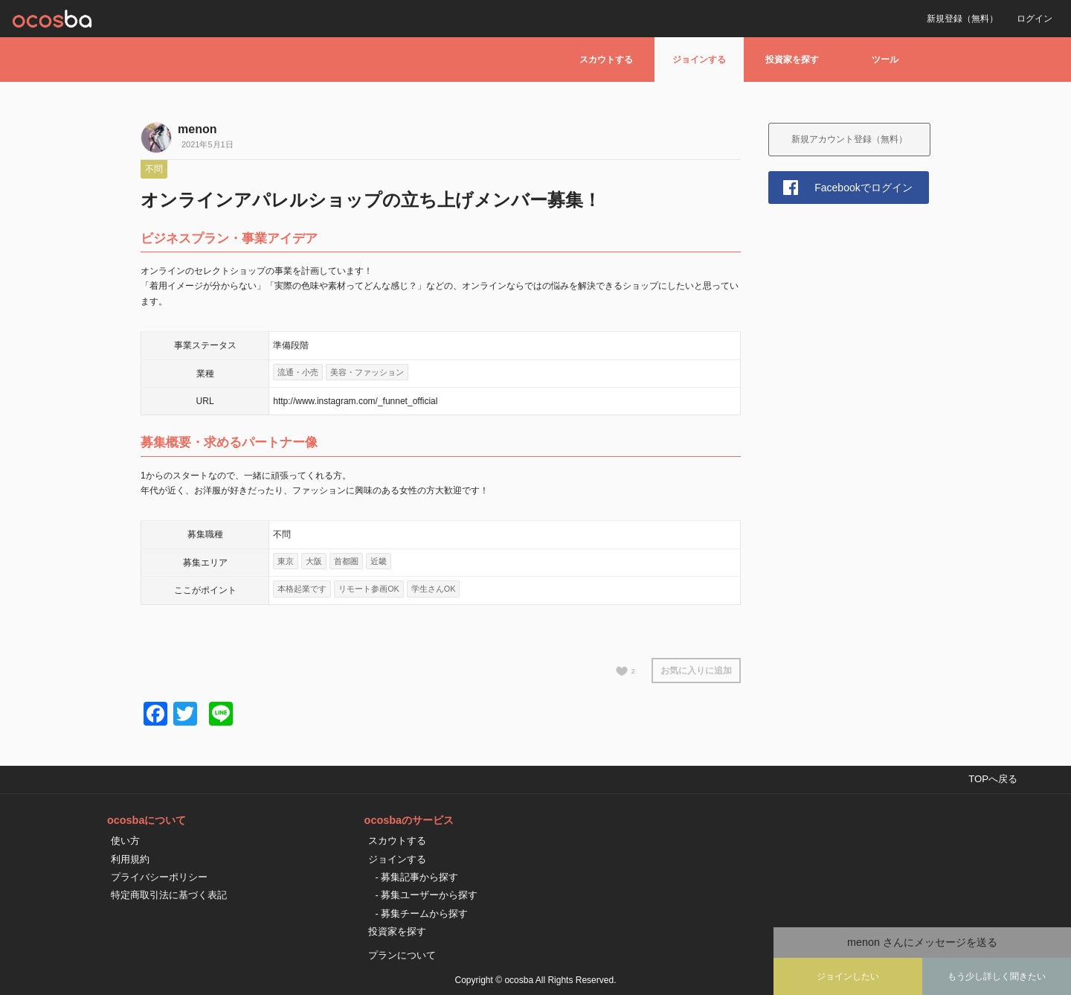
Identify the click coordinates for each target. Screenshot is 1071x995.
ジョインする (699, 59)
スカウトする (606, 59)
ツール (885, 59)
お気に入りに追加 (696, 670)
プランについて (402, 955)
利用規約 (130, 859)
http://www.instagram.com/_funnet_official (355, 401)
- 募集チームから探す (422, 913)
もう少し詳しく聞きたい (997, 976)
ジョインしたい (848, 976)
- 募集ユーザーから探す (427, 894)
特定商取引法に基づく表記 (169, 894)
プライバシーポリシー (159, 877)
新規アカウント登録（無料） (849, 139)
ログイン (1034, 18)
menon (197, 129)
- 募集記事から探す (417, 877)
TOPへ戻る (992, 778)
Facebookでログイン (863, 187)
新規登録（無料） (962, 18)
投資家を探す (792, 59)
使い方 (125, 840)
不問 (154, 169)
